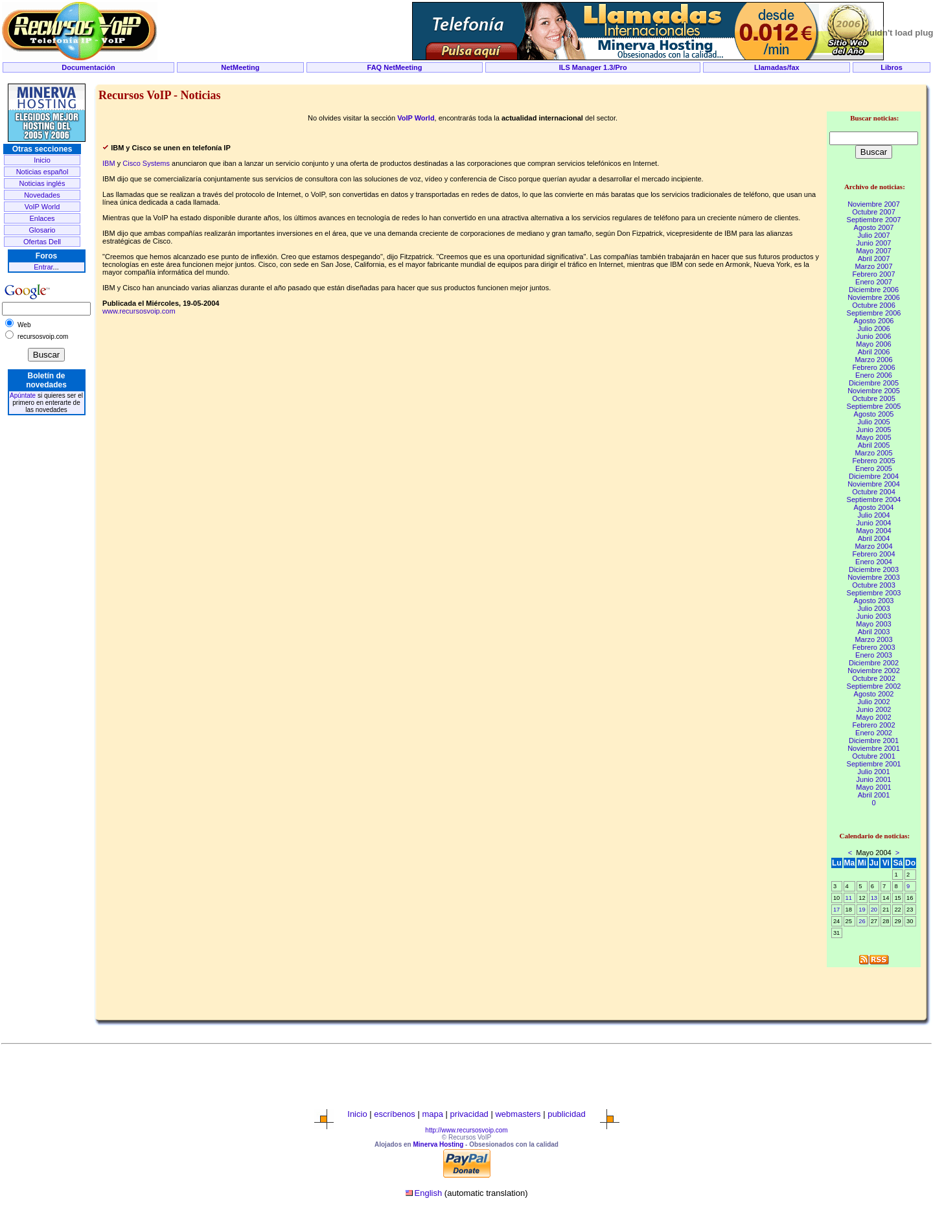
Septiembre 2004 (874, 499)
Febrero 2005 (873, 461)
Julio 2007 (873, 235)
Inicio (42, 160)
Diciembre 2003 (874, 569)
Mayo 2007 (873, 251)
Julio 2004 (873, 515)
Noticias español (42, 172)
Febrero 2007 (873, 274)
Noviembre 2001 (873, 748)
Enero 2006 (873, 375)
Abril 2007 (874, 258)
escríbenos (394, 1114)
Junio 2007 (874, 243)
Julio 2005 (873, 422)
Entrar (43, 267)
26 (861, 921)
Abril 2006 (874, 352)
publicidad (566, 1114)
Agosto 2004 (874, 507)
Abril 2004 (874, 538)
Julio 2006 (873, 328)
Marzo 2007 (873, 266)
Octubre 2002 (873, 678)
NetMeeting (240, 67)
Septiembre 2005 (874, 406)
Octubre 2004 (873, 492)
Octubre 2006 (873, 305)
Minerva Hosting (438, 1144)
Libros (892, 67)
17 (836, 909)
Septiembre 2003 (874, 593)
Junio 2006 (874, 336)
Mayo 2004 (873, 530)
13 (874, 898)
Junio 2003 (874, 616)
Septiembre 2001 (874, 764)
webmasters (517, 1114)
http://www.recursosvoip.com (466, 1130)
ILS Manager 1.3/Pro (593, 67)
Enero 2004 (873, 562)
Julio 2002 (873, 702)
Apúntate (23, 395)
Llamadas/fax (777, 67)
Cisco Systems (146, 163)
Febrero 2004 (873, 554)
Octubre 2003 (873, 585)
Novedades (42, 195)
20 (874, 909)
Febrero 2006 (873, 367)
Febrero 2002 (873, 725)
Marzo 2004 (873, 546)
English (429, 1193)
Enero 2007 (873, 282)
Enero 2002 (873, 733)
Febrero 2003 (873, 647)
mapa (432, 1114)
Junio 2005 (874, 429)
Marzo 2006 (873, 359)
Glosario (42, 230)
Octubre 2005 (873, 398)
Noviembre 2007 (873, 204)
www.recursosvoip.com (138, 311)
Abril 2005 (874, 445)
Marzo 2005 (873, 453)
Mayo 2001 (873, 787)
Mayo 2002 (873, 717)
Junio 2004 (874, 523)
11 (849, 898)
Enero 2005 (873, 468)
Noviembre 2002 (873, 670)
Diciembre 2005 (874, 383)
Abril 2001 (874, 795)
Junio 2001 (874, 779)
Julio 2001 (873, 771)
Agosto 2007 (874, 227)
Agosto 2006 (874, 321)
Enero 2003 (873, 655)
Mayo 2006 (873, 344)
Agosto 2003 (874, 600)
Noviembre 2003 (873, 577)
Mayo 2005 (873, 437)
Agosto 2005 (874, 414)
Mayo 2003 (873, 624)
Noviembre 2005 (873, 391)
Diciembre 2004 (874, 476)
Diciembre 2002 (874, 663)
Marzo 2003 (873, 639)
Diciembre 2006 (874, 289)
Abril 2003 (874, 632)
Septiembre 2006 (874, 313)
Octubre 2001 (873, 756)
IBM (108, 163)
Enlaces (41, 218)
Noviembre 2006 (873, 297)
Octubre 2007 (873, 212)
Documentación (88, 67)
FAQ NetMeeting (394, 67)
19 (861, 909)
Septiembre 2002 (874, 686)
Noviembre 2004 (873, 484)
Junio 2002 (874, 709)
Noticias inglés (42, 183)
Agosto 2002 (874, 694)
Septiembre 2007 (874, 220)
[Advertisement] (466, 79)
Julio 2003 (873, 608)
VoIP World (42, 207)
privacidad (469, 1114)
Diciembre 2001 (874, 740)
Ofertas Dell (42, 242)
